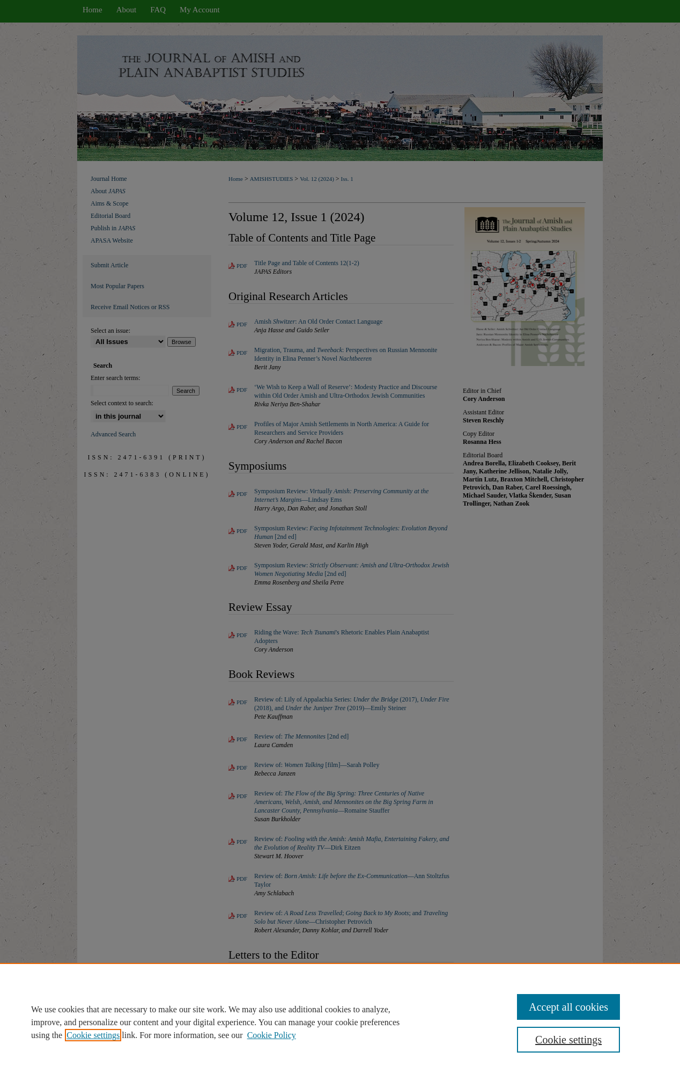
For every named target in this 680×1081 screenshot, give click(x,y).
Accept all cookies (568, 1007)
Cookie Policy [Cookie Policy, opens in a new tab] (271, 1035)
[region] (340, 1022)
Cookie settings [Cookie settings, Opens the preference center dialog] (568, 1040)
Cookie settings (93, 1035)
